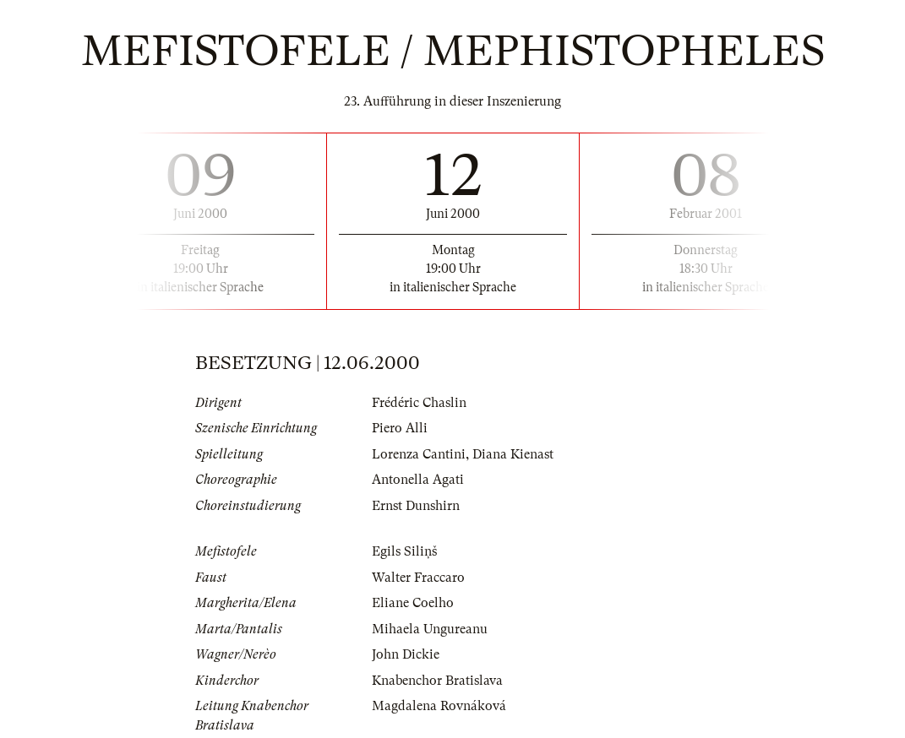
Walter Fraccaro (418, 577)
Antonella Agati (418, 479)
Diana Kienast (512, 454)
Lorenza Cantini (419, 454)
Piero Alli (400, 428)
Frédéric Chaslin (419, 402)
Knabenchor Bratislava (437, 680)
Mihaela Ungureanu (430, 629)
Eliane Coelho (413, 602)
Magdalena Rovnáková (439, 706)
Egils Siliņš (404, 551)
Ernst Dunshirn (416, 505)
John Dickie (405, 654)
